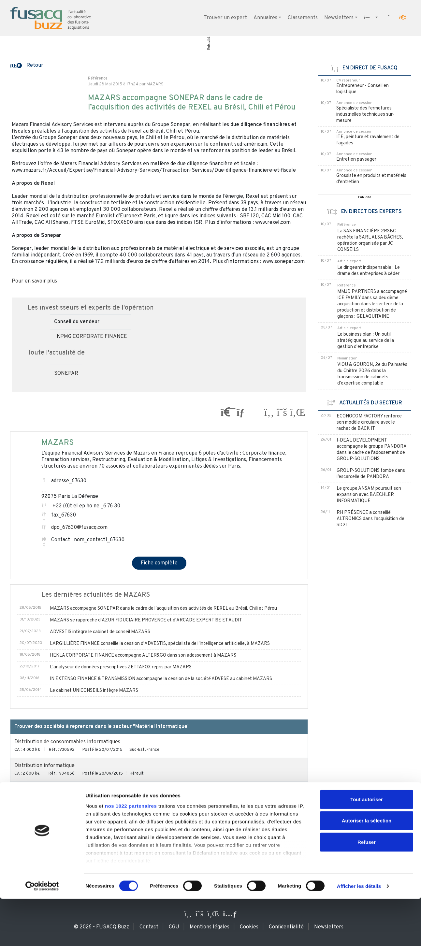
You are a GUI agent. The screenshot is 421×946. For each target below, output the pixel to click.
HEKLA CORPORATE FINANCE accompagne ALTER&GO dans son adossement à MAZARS (143, 655)
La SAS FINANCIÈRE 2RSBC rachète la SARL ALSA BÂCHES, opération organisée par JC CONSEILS (370, 240)
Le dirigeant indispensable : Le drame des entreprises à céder (368, 271)
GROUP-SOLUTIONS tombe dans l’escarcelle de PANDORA (371, 474)
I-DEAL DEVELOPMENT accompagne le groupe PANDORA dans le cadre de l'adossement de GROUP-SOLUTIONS (371, 449)
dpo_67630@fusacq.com (79, 527)
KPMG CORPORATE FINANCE (92, 336)
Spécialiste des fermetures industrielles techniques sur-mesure (365, 114)
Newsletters (339, 18)
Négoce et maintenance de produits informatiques (73, 789)
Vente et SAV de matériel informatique (60, 813)
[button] (402, 17)
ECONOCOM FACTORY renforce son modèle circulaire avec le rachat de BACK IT (369, 422)
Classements (303, 18)
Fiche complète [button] (159, 563)
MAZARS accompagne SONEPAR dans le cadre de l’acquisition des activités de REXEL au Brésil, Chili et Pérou (163, 608)
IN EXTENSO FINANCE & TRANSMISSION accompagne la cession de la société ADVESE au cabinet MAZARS (161, 679)
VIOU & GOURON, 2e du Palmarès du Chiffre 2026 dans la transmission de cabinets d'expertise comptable (372, 374)
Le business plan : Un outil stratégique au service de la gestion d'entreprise (365, 340)
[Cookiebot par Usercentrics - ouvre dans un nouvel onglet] (42, 933)
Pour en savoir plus (34, 281)
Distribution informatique (44, 766)
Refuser (366, 889)
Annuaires (265, 18)
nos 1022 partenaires (131, 853)
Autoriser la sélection (367, 867)
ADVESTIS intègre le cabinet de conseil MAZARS (100, 632)
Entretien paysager (356, 159)
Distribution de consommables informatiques (67, 742)
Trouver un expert (225, 18)
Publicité (209, 43)
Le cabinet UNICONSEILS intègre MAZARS (94, 691)
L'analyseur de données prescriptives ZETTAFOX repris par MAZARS (121, 667)
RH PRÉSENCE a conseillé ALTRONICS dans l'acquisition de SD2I (370, 519)
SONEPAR (66, 373)
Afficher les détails (359, 933)
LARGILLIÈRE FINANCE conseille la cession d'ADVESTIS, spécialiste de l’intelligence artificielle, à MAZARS (160, 644)
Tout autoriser (366, 846)
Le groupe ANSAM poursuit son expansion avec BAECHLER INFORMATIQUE (369, 495)
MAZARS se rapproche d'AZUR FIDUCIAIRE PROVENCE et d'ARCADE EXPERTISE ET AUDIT (146, 620)
